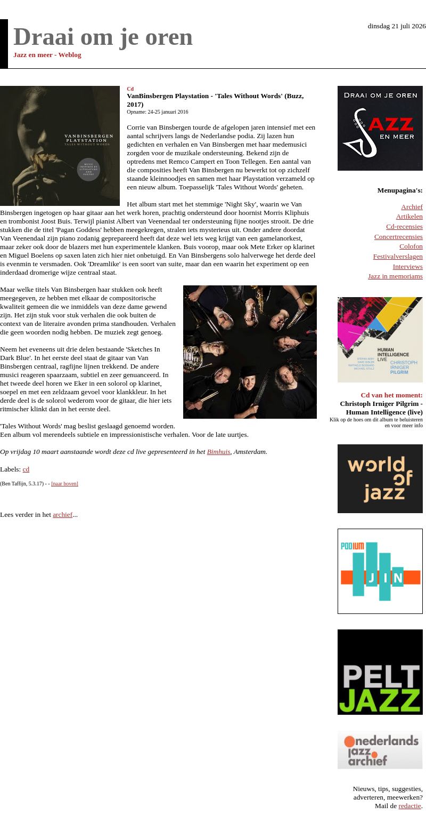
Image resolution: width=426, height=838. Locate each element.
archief (62, 514)
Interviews (408, 266)
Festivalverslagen (398, 256)
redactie (410, 806)
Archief (412, 207)
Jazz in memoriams (395, 276)
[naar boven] (64, 483)
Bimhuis (219, 452)
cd (26, 469)
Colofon (411, 246)
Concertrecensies (398, 237)
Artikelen (409, 216)
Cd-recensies (404, 226)
